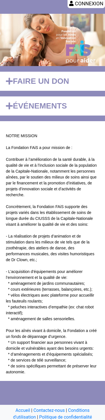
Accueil (22, 410)
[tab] (52, 81)
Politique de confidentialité (65, 417)
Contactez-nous (49, 410)
